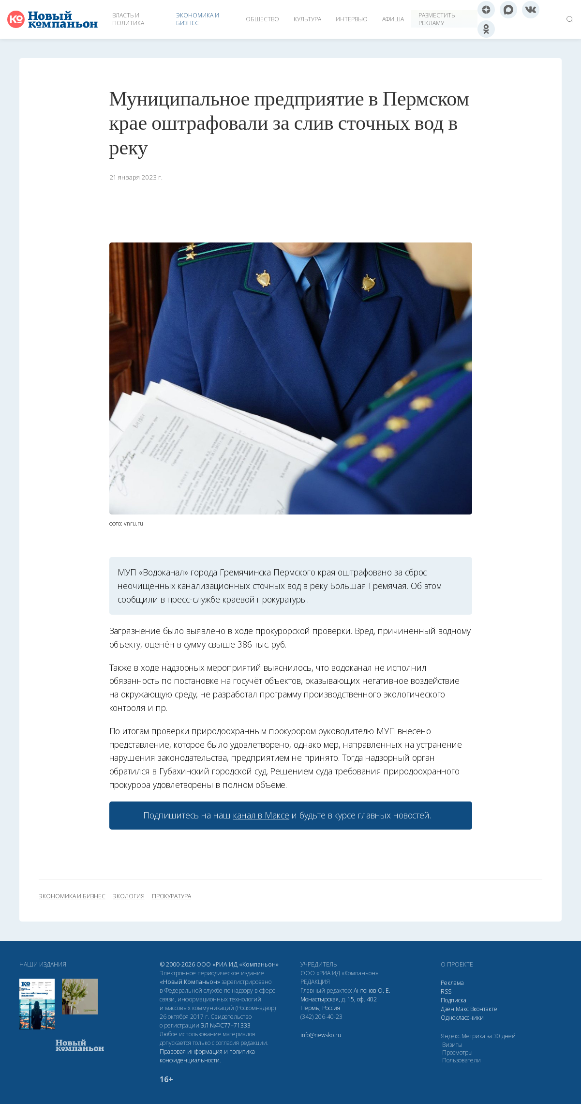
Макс (462, 1009)
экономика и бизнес (72, 896)
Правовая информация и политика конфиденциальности (207, 1055)
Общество (262, 19)
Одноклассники (462, 1017)
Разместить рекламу (436, 19)
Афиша (393, 19)
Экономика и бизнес (197, 19)
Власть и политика (128, 19)
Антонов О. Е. (372, 990)
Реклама (452, 983)
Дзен (447, 1009)
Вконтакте (483, 1009)
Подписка (453, 1000)
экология (129, 896)
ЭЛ (226, 1025)
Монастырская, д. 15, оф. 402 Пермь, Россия (338, 1003)
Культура (307, 19)
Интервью (352, 19)
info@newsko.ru (320, 1035)
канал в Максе (261, 815)
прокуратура (171, 896)
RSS (446, 991)
